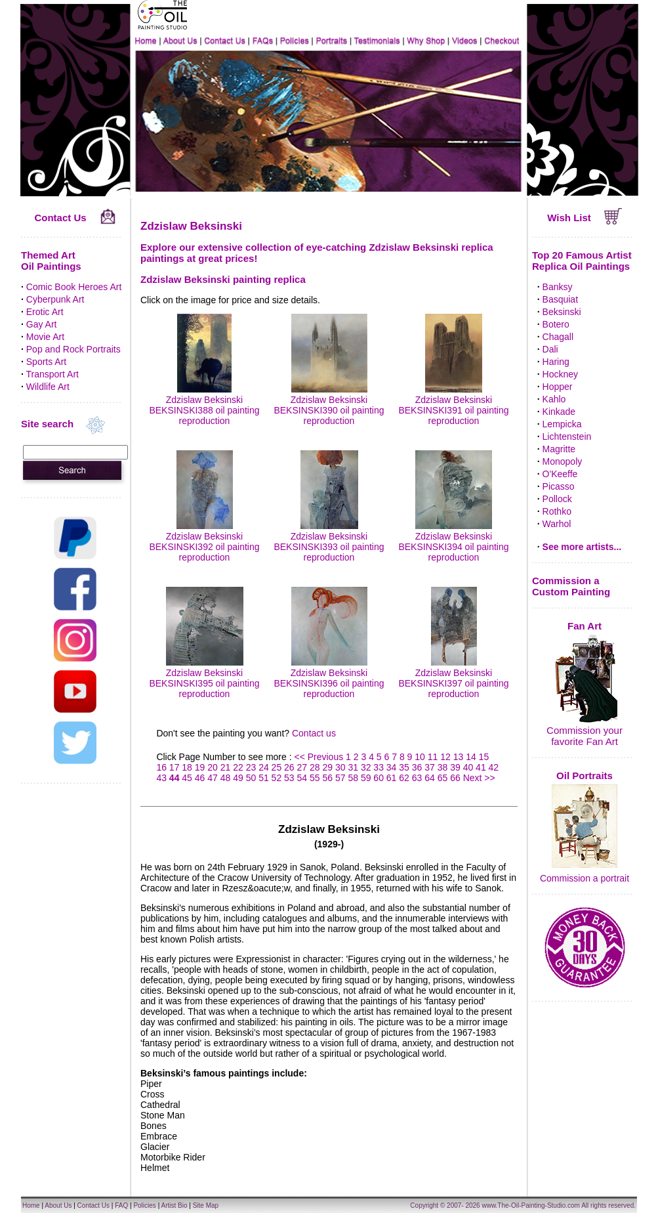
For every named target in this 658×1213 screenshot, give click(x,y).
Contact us (314, 733)
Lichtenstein (567, 436)
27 (302, 767)
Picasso (559, 486)
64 (429, 778)
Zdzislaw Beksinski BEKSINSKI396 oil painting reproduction (329, 678)
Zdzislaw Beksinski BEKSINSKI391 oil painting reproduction (453, 405)
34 (391, 767)
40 (468, 767)
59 (366, 778)
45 (187, 778)
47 (212, 778)
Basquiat (560, 299)
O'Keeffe (560, 474)
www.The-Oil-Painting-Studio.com (531, 1205)
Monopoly (563, 461)
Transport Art (52, 374)
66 (455, 778)
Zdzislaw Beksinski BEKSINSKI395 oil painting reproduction (204, 678)
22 (238, 767)
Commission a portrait (584, 878)
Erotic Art (45, 312)
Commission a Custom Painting (571, 586)
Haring (556, 361)
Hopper (558, 386)
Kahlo (554, 399)
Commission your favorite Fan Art (584, 736)
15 (484, 757)
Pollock (557, 499)
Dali (550, 349)
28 (315, 767)
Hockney (560, 374)
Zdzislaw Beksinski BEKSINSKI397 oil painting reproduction (453, 678)
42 (494, 767)
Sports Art (46, 361)
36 (417, 767)
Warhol (557, 524)
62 (404, 778)
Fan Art (584, 625)
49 (238, 778)
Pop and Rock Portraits (73, 349)
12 (445, 757)
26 (289, 767)
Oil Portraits (584, 775)
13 (458, 757)
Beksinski (562, 312)
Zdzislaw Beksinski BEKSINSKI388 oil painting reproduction (204, 405)
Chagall (558, 336)
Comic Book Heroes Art (74, 287)
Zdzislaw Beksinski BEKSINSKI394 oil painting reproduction (453, 542)
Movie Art (45, 336)
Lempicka (562, 424)
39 (455, 767)
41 (481, 767)
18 (187, 767)
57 (340, 778)
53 (289, 778)
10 (420, 757)
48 (225, 778)
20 (212, 767)
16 (161, 767)
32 (366, 767)
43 (161, 778)
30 (340, 767)
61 (391, 778)
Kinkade (559, 411)
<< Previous (320, 757)
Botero (556, 324)
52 (277, 778)
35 (404, 767)
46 (200, 778)
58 (353, 778)
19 (200, 767)
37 (429, 767)
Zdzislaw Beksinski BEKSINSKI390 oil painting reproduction (329, 405)
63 (417, 778)
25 (277, 767)
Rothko (557, 511)
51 (263, 778)
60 (378, 778)
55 (315, 778)
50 (251, 778)
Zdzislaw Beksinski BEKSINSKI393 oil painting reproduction (329, 542)
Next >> (479, 778)
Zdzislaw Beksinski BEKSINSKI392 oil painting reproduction (204, 542)
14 (471, 757)
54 (302, 778)
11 (433, 757)
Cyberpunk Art (55, 299)
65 (443, 778)
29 (327, 767)
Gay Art (41, 324)
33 (378, 767)
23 (251, 767)
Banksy (558, 287)
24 (263, 767)
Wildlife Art (48, 386)
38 (443, 767)
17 (174, 767)
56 (327, 778)
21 (225, 767)
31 (353, 767)
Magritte (559, 449)
